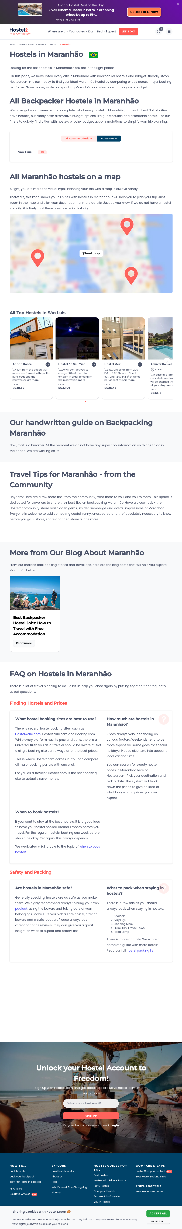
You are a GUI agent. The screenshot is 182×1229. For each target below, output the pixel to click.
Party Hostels (101, 1186)
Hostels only (109, 138)
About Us (57, 1176)
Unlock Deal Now (144, 12)
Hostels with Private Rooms (110, 1180)
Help (54, 1182)
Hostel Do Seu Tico (71, 364)
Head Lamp (121, 932)
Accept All (158, 1213)
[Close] (178, 4)
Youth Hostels (102, 1202)
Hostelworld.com (28, 734)
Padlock (119, 916)
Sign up (91, 1116)
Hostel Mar (112, 364)
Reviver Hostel (161, 364)
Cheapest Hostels (104, 1191)
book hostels (17, 1171)
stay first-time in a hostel (25, 1182)
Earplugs (120, 920)
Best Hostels (101, 1175)
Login (114, 1125)
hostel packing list (140, 950)
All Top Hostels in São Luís (37, 312)
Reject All (158, 1221)
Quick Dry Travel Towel (129, 928)
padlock (21, 908)
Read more (24, 643)
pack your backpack (22, 1176)
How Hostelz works (63, 1171)
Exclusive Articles (23, 1194)
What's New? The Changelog (69, 1187)
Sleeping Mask (123, 924)
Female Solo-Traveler (107, 1196)
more (35, 380)
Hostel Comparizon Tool (154, 1171)
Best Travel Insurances (149, 1191)
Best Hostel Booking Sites (151, 1176)
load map (91, 253)
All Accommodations (78, 138)
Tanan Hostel (22, 364)
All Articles (16, 1188)
